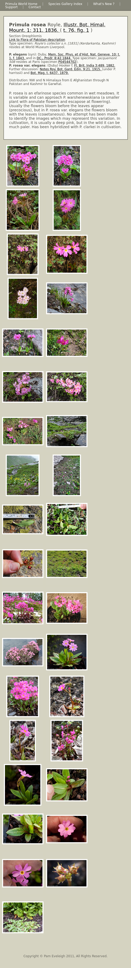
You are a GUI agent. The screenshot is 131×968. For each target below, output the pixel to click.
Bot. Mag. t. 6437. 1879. (50, 73)
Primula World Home (21, 4)
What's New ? (103, 4)
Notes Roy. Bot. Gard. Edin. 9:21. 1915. (71, 69)
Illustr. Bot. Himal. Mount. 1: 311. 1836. (57, 27)
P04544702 (67, 62)
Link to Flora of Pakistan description (37, 40)
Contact (35, 7)
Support (11, 7)
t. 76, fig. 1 (76, 30)
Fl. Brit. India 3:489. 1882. (94, 65)
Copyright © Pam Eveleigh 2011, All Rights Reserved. (65, 956)
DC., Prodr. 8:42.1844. (54, 58)
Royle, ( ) (57, 27)
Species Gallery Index (65, 4)
